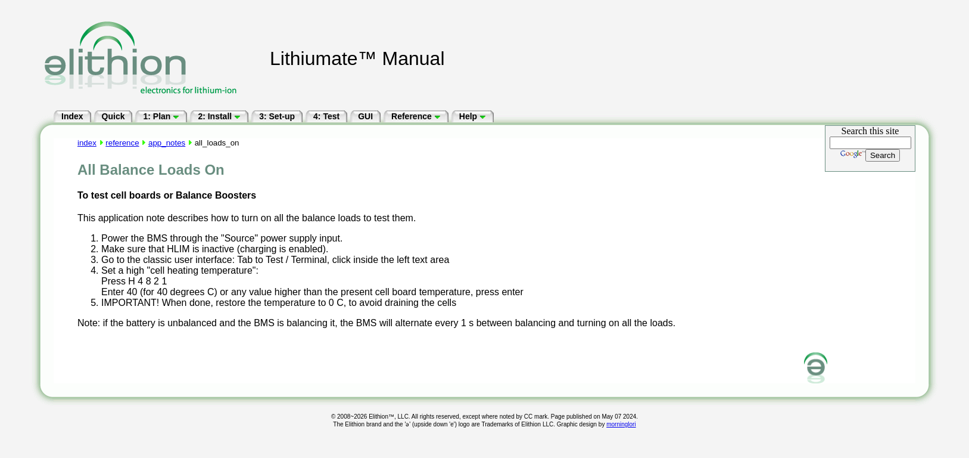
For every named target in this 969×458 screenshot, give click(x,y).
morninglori (620, 424)
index (86, 142)
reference (122, 142)
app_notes (166, 142)
